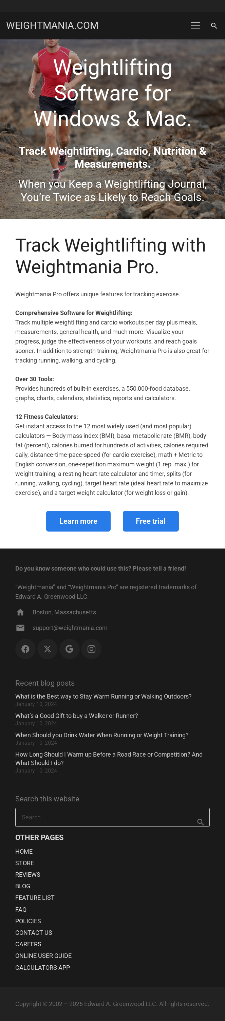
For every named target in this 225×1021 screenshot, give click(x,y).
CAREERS (28, 944)
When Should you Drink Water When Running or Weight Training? (102, 735)
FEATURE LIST (35, 897)
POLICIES (28, 921)
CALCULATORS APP (42, 967)
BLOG (22, 886)
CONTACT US (33, 932)
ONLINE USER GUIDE (43, 955)
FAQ (20, 909)
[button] (195, 26)
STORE (24, 863)
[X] (47, 649)
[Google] (69, 649)
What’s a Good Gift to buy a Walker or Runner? (76, 715)
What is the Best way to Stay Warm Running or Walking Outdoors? (103, 696)
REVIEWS (27, 874)
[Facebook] (25, 649)
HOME (24, 851)
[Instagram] (91, 649)
